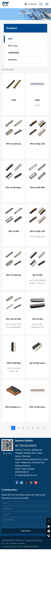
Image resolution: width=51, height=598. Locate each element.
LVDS (13, 100)
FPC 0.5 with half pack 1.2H (13, 145)
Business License (31, 546)
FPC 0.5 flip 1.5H (37, 231)
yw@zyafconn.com (29, 475)
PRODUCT (25, 13)
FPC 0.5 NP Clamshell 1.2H (37, 320)
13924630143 (23, 472)
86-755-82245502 (26, 445)
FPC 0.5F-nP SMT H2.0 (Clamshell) (13, 320)
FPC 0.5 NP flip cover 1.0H (13, 364)
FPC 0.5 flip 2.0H (37, 144)
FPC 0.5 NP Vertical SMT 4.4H (14, 232)
